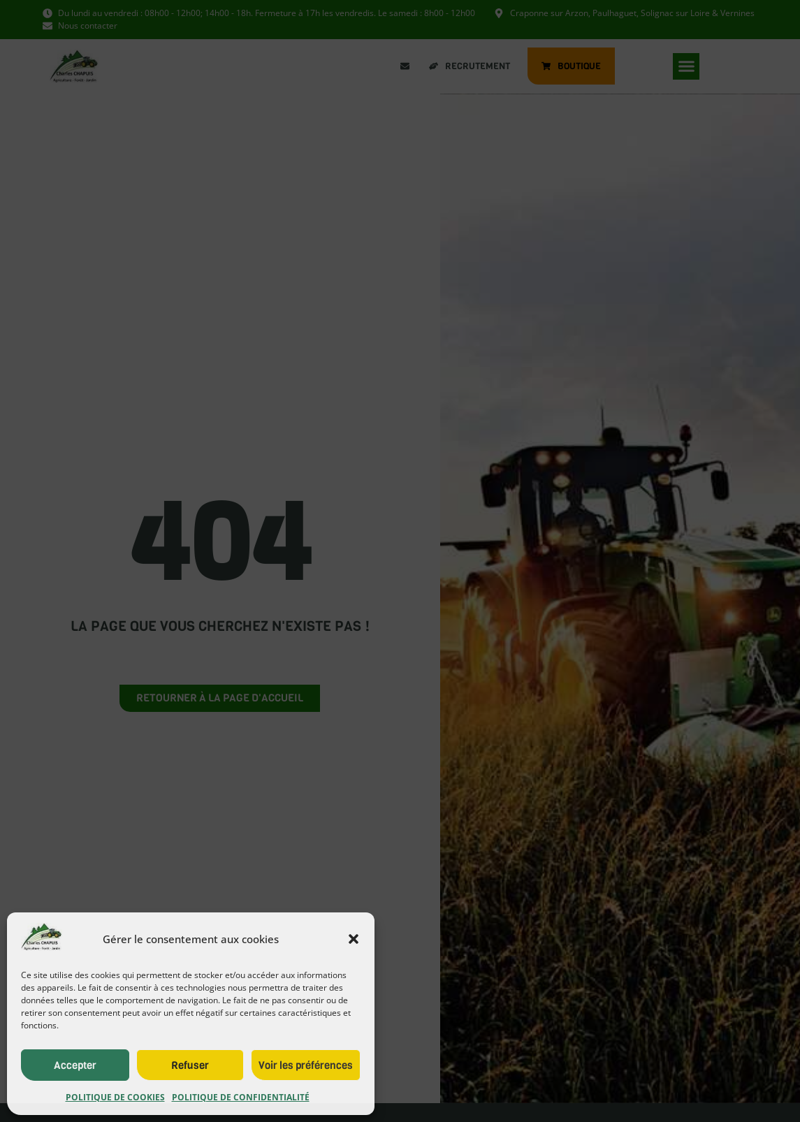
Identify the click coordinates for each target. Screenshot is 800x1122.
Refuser (190, 1065)
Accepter (75, 1065)
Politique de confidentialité (241, 1097)
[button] (354, 939)
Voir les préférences (306, 1065)
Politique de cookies (115, 1097)
